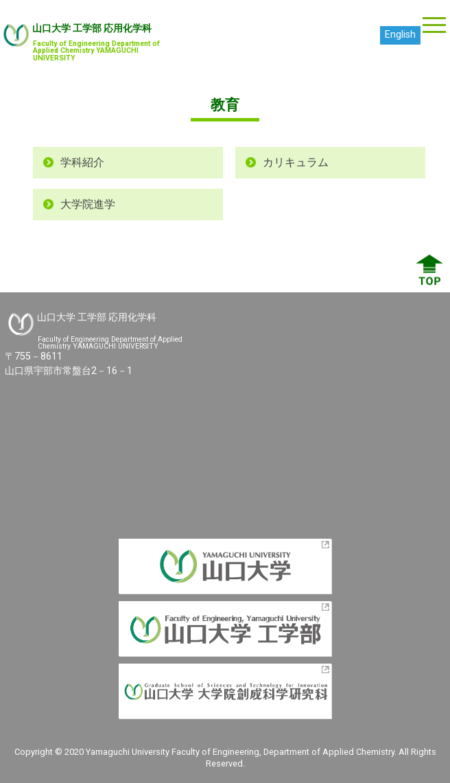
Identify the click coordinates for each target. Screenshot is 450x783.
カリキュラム (296, 162)
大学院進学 (87, 204)
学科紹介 (82, 162)
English (400, 34)
